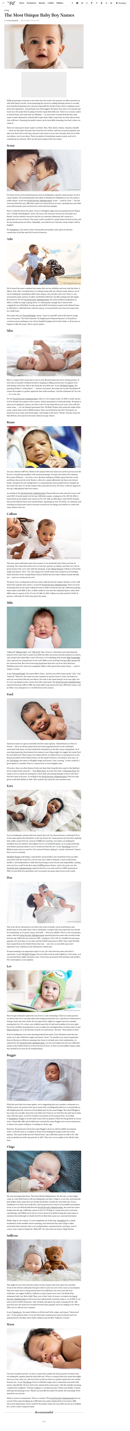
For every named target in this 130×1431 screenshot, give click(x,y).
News (21, 3)
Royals (42, 3)
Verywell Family (29, 316)
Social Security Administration (39, 201)
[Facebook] (72, 3)
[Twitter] (87, 3)
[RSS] (111, 3)
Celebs (51, 3)
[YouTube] (77, 3)
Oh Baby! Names (67, 386)
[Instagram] (82, 3)
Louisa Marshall (12, 20)
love (65, 660)
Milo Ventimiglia (73, 658)
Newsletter (121, 3)
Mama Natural (57, 569)
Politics (60, 3)
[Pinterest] (96, 3)
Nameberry (14, 230)
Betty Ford (41, 771)
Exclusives (31, 3)
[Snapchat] (101, 3)
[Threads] (106, 3)
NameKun (61, 1221)
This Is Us (36, 652)
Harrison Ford (70, 771)
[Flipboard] (91, 3)
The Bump (14, 761)
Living (6, 10)
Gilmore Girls (21, 652)
